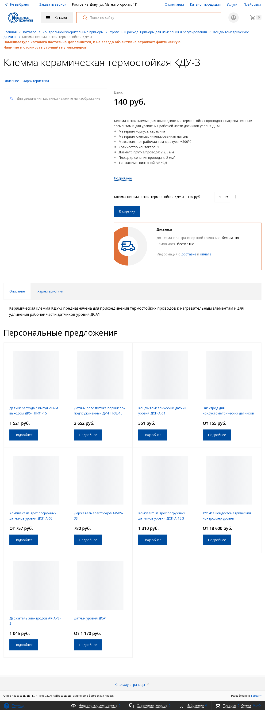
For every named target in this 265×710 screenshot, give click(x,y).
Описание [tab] (17, 291)
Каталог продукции (205, 4)
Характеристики (36, 81)
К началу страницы (132, 684)
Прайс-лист (252, 4)
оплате (205, 254)
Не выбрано (16, 4)
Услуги (232, 4)
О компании (174, 4)
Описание (11, 81)
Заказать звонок (52, 4)
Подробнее (123, 178)
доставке (188, 254)
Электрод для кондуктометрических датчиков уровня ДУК (228, 413)
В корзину (127, 211)
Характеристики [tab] (50, 291)
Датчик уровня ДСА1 (90, 618)
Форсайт (255, 695)
